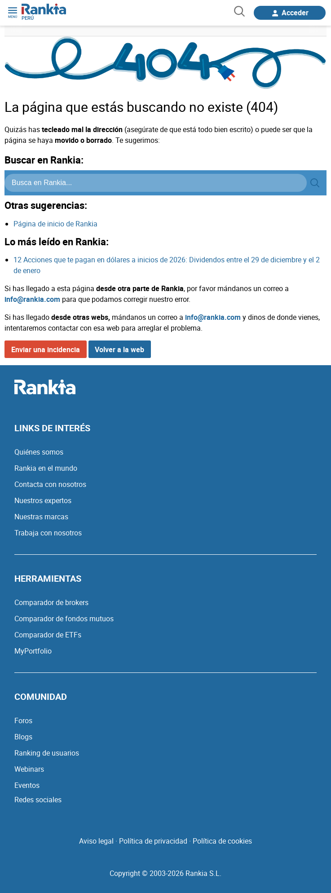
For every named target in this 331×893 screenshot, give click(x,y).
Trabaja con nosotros (48, 533)
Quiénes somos (38, 452)
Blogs (23, 737)
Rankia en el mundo (45, 468)
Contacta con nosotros (50, 484)
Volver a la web (119, 349)
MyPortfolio (33, 651)
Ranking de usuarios (46, 753)
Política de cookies (222, 841)
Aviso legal (96, 841)
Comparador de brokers (51, 602)
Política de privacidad (153, 841)
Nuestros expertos (42, 500)
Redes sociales (38, 800)
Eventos (27, 785)
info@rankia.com (32, 299)
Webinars (29, 769)
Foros (23, 720)
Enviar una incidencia (45, 349)
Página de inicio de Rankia (55, 224)
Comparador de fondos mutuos (64, 618)
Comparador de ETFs (47, 635)
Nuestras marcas (41, 517)
